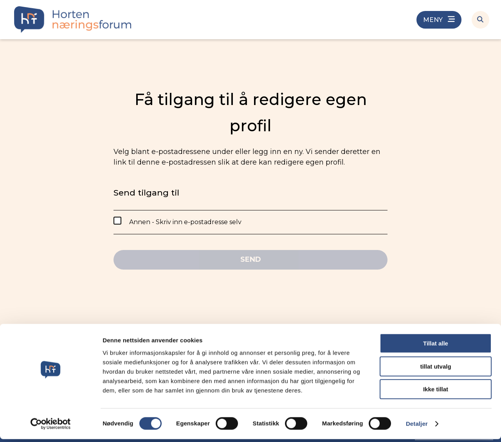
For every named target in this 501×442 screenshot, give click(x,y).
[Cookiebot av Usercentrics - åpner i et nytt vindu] (50, 427)
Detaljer (417, 426)
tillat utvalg (435, 369)
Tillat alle (435, 346)
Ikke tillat (435, 392)
